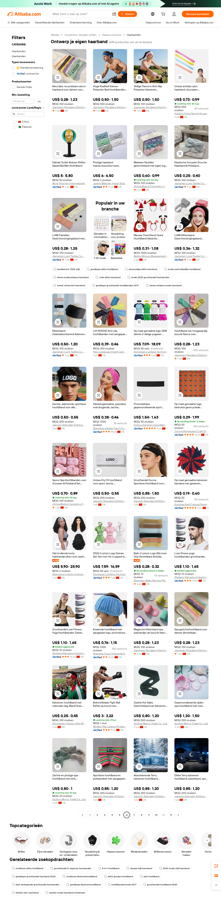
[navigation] (28, 425)
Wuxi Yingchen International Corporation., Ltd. (69, 183)
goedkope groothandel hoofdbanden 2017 (115, 285)
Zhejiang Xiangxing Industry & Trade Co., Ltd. (191, 577)
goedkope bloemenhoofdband (83, 884)
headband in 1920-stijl (66, 269)
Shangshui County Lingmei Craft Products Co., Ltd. (69, 574)
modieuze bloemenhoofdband (80, 876)
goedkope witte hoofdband (102, 269)
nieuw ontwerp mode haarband (164, 285)
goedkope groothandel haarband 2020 (34, 876)
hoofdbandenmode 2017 (122, 884)
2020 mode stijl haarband (174, 868)
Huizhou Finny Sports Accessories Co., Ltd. (191, 113)
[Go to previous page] (82, 815)
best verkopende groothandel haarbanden (35, 884)
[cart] (164, 14)
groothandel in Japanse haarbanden (70, 868)
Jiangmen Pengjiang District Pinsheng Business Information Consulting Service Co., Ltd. (69, 107)
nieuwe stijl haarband (139, 868)
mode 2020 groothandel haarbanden (148, 277)
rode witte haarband (108, 277)
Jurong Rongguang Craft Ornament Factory (191, 431)
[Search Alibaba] (81, 14)
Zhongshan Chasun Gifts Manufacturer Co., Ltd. (69, 723)
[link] (216, 866)
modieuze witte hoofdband (27, 868)
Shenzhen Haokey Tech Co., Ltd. (110, 428)
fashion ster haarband (25, 892)
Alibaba (55, 34)
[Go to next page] (178, 815)
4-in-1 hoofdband (108, 868)
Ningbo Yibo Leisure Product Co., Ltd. (110, 726)
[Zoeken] (127, 14)
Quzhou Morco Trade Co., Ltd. (150, 723)
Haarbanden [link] (134, 34)
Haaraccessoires (111, 34)
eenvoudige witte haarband (141, 269)
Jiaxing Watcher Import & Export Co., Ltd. (110, 183)
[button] (114, 14)
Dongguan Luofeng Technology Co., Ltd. (151, 351)
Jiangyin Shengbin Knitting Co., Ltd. (69, 425)
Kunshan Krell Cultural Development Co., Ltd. (191, 504)
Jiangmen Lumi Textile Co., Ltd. (191, 183)
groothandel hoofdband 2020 (160, 884)
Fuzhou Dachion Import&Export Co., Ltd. (151, 425)
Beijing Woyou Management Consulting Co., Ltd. (151, 256)
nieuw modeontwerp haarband (71, 277)
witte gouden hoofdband (118, 876)
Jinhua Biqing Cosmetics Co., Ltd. (151, 186)
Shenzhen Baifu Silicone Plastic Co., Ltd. (151, 580)
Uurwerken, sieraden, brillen (81, 34)
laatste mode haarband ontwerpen (65, 892)
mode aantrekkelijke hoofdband (182, 269)
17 (171, 815)
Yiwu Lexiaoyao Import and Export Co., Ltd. (110, 351)
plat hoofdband (149, 876)
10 (156, 815)
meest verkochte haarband (69, 285)
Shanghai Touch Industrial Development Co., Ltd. (110, 653)
